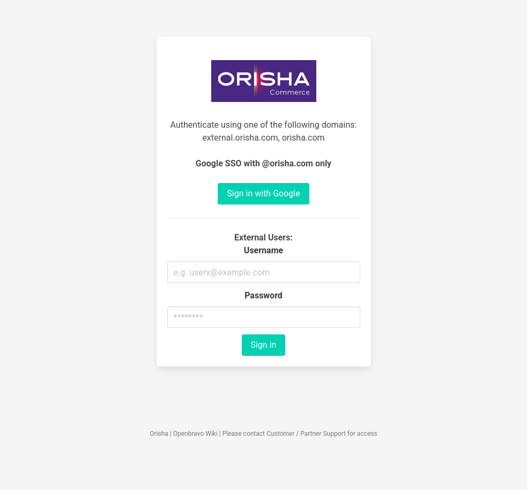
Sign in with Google (263, 193)
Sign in (264, 345)
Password (263, 295)
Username (263, 250)
